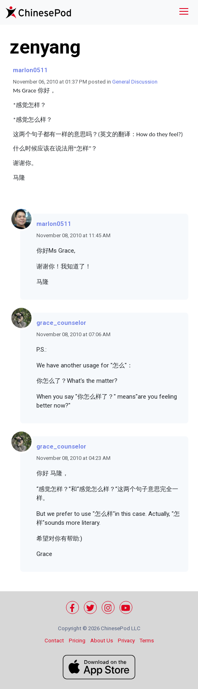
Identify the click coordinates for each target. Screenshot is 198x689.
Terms (147, 640)
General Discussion (135, 82)
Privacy (126, 640)
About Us (101, 640)
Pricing (77, 640)
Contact (54, 640)
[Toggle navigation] (184, 12)
